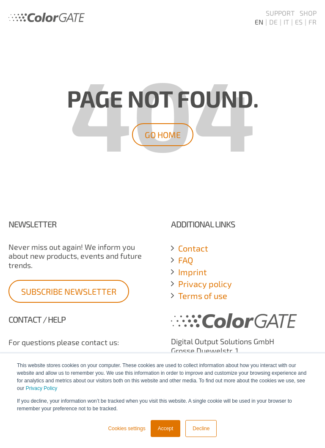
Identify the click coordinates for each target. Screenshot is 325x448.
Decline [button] (201, 428)
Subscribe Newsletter (68, 291)
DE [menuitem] (273, 22)
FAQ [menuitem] (185, 260)
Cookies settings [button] (127, 428)
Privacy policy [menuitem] (205, 284)
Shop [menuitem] (308, 13)
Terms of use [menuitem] (202, 295)
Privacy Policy (42, 388)
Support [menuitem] (280, 13)
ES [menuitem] (299, 22)
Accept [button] (166, 428)
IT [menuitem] (286, 22)
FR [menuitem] (312, 22)
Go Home (163, 135)
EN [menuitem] (259, 22)
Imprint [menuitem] (192, 272)
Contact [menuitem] (193, 248)
